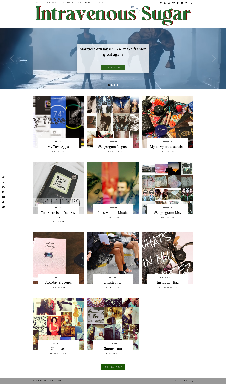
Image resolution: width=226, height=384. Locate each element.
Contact (68, 3)
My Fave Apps (58, 146)
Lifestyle (58, 142)
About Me (52, 3)
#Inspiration (113, 282)
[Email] (186, 2)
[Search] (191, 2)
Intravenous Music (113, 212)
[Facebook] (182, 2)
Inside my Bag (168, 282)
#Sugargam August (113, 146)
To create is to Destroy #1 (58, 214)
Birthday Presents (58, 282)
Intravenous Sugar (51, 381)
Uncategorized (167, 278)
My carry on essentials (167, 146)
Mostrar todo (113, 68)
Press (100, 3)
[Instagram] (165, 2)
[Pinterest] (169, 2)
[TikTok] (178, 2)
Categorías (85, 3)
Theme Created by (180, 381)
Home (39, 3)
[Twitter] (161, 2)
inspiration (58, 344)
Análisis (113, 278)
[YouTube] (173, 2)
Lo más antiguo (113, 367)
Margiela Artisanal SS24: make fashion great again (113, 52)
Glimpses (58, 348)
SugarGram (113, 348)
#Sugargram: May (167, 212)
